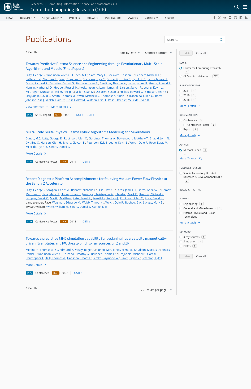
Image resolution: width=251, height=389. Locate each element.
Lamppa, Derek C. (37, 199)
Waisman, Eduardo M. (66, 203)
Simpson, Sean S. (156, 92)
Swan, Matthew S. (88, 96)
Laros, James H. (157, 80)
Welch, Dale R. (55, 101)
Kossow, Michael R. (151, 195)
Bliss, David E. (106, 191)
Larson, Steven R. (131, 88)
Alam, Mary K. (97, 76)
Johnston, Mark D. (126, 195)
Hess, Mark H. (50, 195)
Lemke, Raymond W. (106, 259)
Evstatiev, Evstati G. (62, 84)
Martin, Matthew (60, 199)
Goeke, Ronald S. (160, 84)
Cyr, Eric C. (139, 80)
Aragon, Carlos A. (58, 191)
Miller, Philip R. (64, 92)
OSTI (90, 115)
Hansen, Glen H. (51, 143)
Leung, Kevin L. (153, 88)
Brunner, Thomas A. (104, 254)
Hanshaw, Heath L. (79, 259)
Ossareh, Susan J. (107, 92)
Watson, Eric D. (97, 101)
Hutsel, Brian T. (71, 195)
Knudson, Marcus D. (147, 250)
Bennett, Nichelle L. (147, 76)
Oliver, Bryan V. (130, 259)
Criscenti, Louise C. (119, 80)
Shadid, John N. (160, 139)
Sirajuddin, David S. (38, 96)
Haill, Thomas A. (55, 259)
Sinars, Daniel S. (59, 147)
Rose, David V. (117, 101)
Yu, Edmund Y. (64, 250)
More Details (61, 107)
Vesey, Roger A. (85, 250)
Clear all (202, 53)
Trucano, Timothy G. (76, 254)
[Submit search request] (221, 40)
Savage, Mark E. (153, 203)
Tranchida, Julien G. (141, 96)
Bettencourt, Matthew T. (41, 80)
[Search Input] (194, 40)
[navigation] (130, 53)
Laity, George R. (36, 76)
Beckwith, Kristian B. (121, 76)
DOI (80, 115)
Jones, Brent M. (123, 250)
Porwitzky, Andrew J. (106, 199)
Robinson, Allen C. (59, 76)
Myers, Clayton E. (74, 143)
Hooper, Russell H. (66, 88)
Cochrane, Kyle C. (94, 80)
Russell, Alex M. (75, 101)
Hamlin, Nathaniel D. (39, 88)
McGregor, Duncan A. (40, 92)
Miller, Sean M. (84, 92)
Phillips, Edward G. (131, 92)
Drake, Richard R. (37, 84)
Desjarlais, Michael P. (132, 254)
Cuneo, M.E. (79, 76)
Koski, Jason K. (88, 88)
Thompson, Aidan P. (114, 96)
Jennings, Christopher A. (97, 195)
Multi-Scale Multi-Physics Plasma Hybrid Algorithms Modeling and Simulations (88, 132)
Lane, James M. (109, 88)
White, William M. (57, 207)
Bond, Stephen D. (70, 80)
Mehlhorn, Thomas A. (40, 250)
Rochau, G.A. (133, 203)
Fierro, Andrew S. (87, 84)
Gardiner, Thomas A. (112, 84)
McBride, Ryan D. (139, 101)
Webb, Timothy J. (93, 203)
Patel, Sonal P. (82, 199)
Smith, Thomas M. (64, 96)
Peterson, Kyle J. (97, 143)
